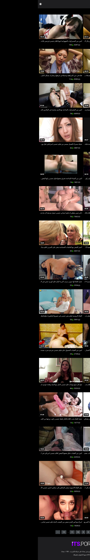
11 (34, 532)
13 (26, 532)
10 (40, 532)
